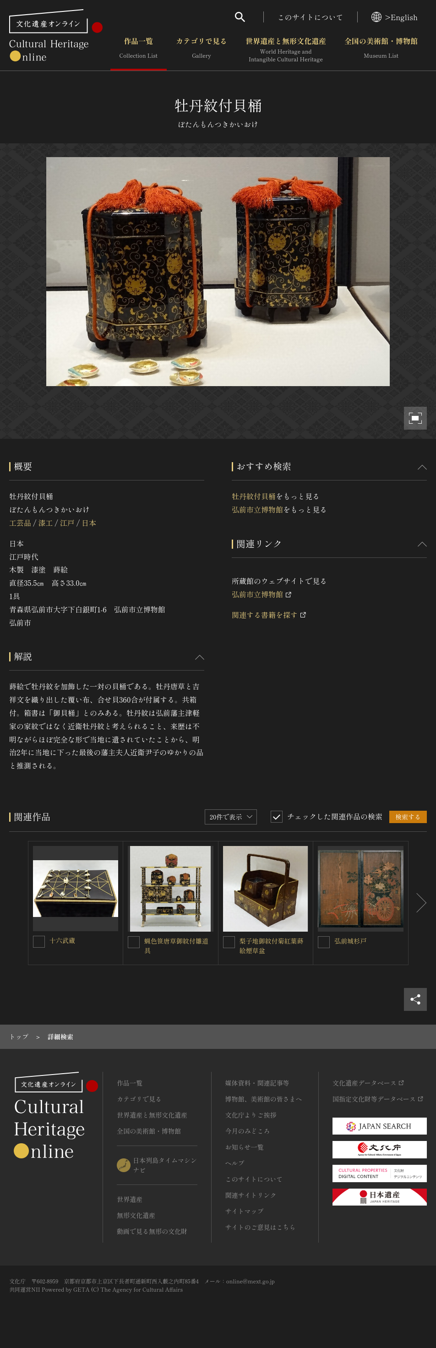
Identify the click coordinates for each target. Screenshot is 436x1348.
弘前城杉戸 (350, 940)
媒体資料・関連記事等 (257, 1082)
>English (394, 16)
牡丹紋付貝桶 (254, 496)
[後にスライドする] (418, 903)
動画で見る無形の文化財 (152, 1231)
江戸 (67, 522)
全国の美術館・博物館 (381, 50)
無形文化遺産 (136, 1215)
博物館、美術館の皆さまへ (263, 1098)
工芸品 (20, 522)
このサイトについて (310, 16)
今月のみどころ (247, 1130)
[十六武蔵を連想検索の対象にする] (39, 942)
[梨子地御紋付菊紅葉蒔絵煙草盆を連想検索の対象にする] (229, 942)
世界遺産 (129, 1199)
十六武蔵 (62, 940)
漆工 (45, 522)
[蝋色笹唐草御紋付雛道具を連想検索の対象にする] (134, 942)
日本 (89, 522)
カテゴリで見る (201, 50)
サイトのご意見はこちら (260, 1227)
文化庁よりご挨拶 (251, 1114)
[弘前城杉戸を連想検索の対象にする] (324, 942)
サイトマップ (244, 1211)
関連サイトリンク (251, 1195)
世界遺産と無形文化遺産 (285, 50)
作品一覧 (139, 50)
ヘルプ (235, 1163)
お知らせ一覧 (244, 1147)
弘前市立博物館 (257, 509)
